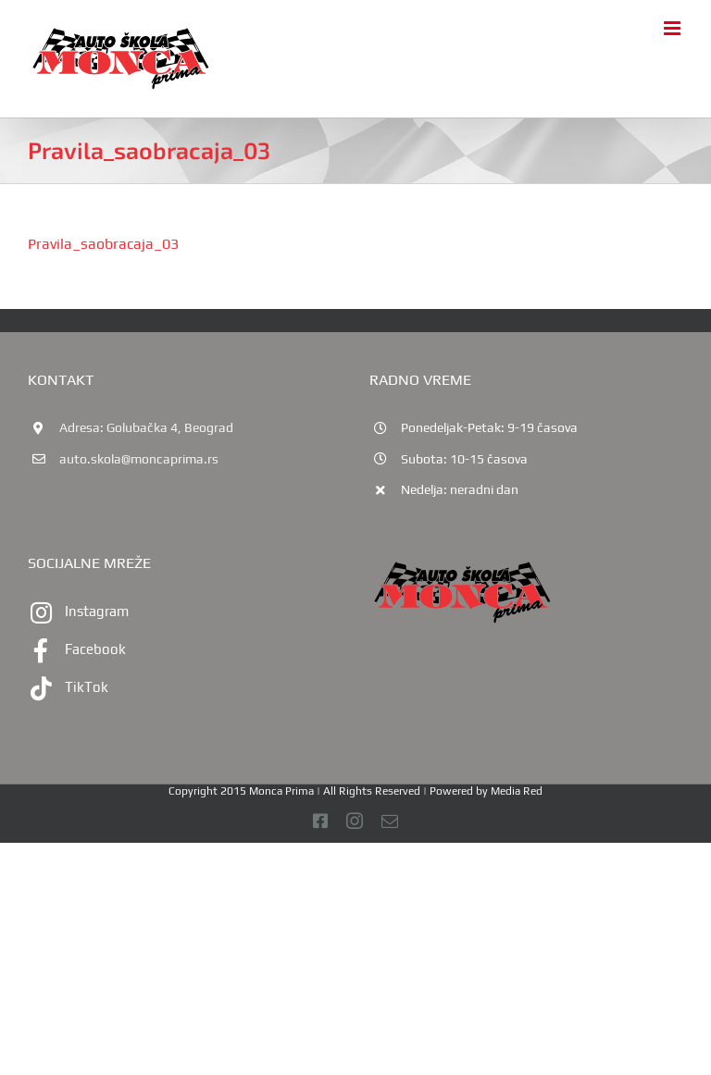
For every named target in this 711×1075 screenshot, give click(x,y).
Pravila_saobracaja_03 (103, 244)
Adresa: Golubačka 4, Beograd (146, 427)
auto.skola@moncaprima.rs (138, 458)
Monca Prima (281, 791)
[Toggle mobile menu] (673, 28)
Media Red (517, 791)
